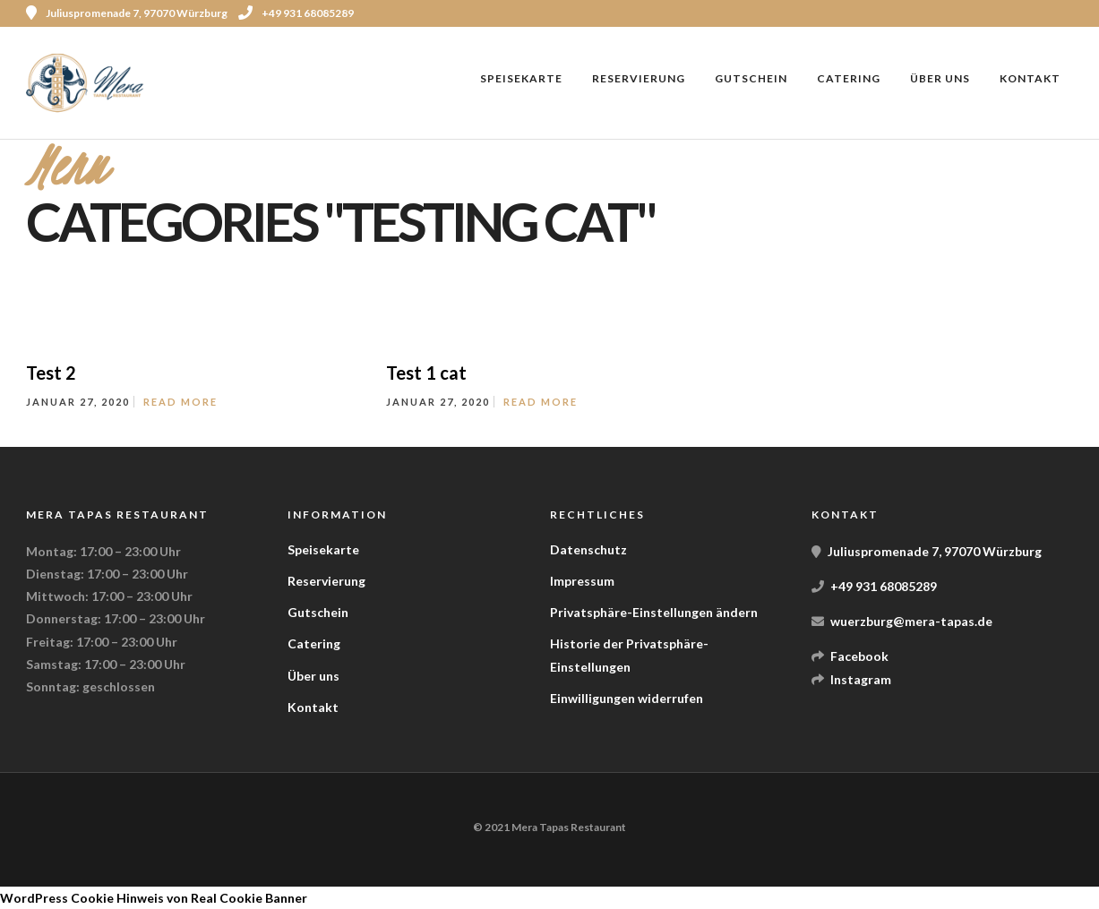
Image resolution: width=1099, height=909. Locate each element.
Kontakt (1030, 78)
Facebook (859, 656)
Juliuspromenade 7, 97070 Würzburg (935, 551)
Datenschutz (588, 549)
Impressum (582, 580)
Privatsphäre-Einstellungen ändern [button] (654, 612)
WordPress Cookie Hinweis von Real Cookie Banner (153, 897)
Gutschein (751, 78)
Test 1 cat (426, 372)
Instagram (860, 679)
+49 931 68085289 (296, 13)
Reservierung (638, 78)
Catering (848, 78)
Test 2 (51, 372)
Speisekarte (521, 78)
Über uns (940, 78)
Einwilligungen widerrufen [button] (626, 698)
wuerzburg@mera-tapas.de (911, 621)
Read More (180, 401)
